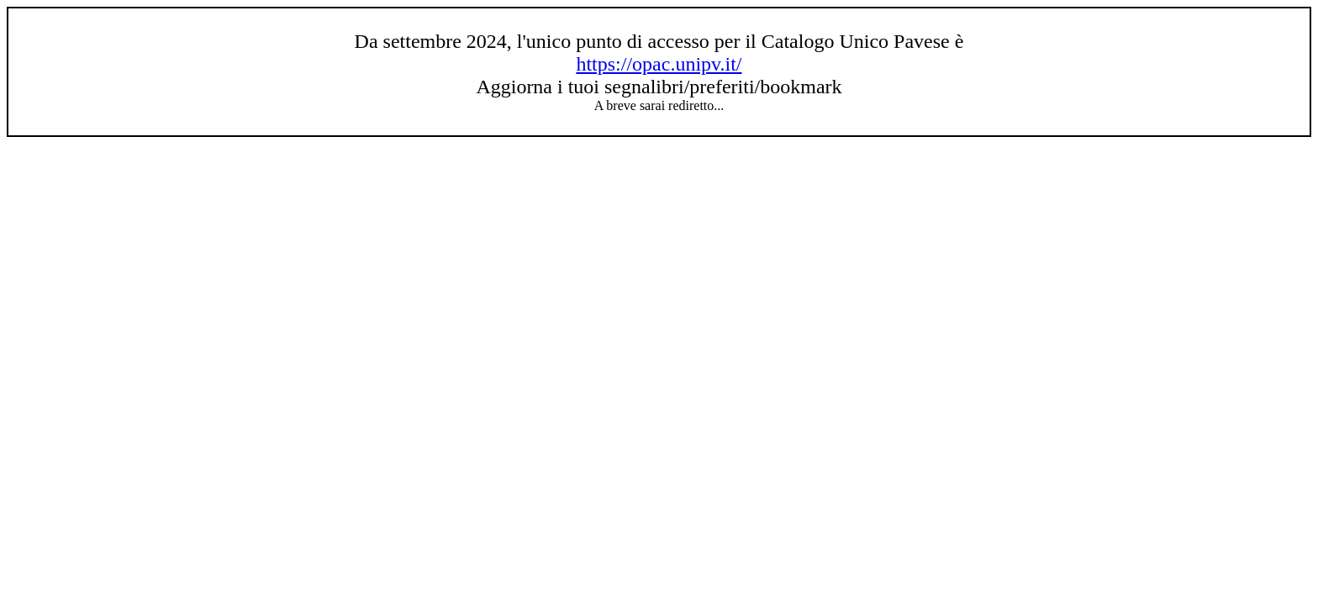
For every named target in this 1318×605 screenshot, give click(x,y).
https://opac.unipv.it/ (658, 64)
